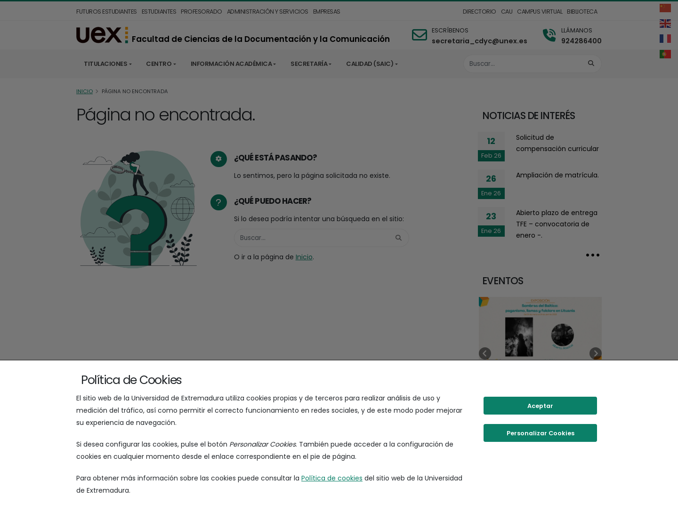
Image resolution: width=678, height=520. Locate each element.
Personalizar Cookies (540, 433)
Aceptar (540, 406)
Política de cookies (332, 478)
